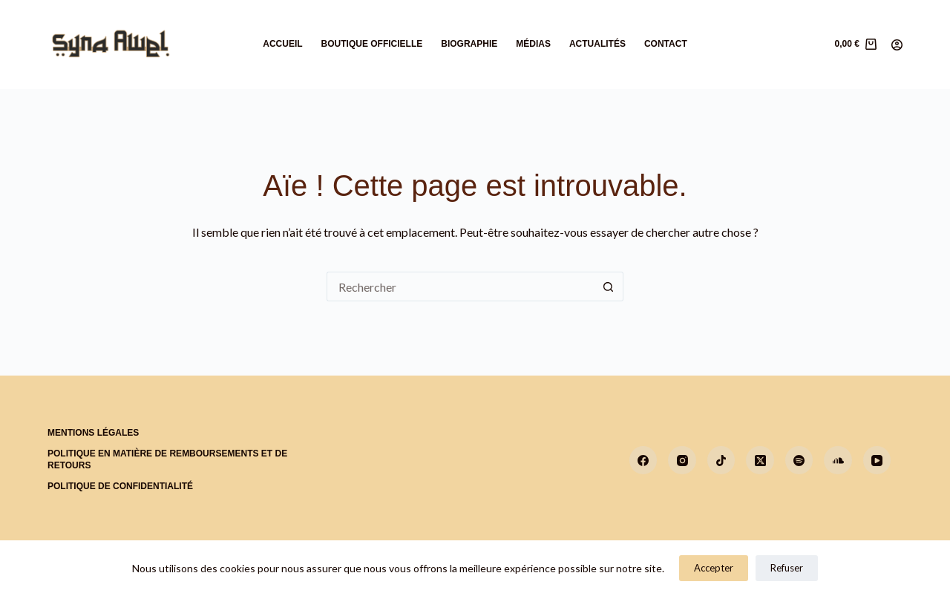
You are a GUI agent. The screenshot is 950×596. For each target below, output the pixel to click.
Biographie (469, 44)
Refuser (786, 568)
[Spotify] (799, 460)
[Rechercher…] (460, 286)
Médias (533, 44)
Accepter (713, 568)
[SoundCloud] (838, 460)
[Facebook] (643, 460)
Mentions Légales (93, 433)
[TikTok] (721, 460)
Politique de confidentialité (120, 486)
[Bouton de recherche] (608, 286)
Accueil (282, 44)
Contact (665, 44)
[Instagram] (682, 460)
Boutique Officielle (372, 44)
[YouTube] (877, 460)
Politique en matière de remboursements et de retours (167, 459)
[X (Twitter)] (760, 460)
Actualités (597, 44)
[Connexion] (896, 44)
